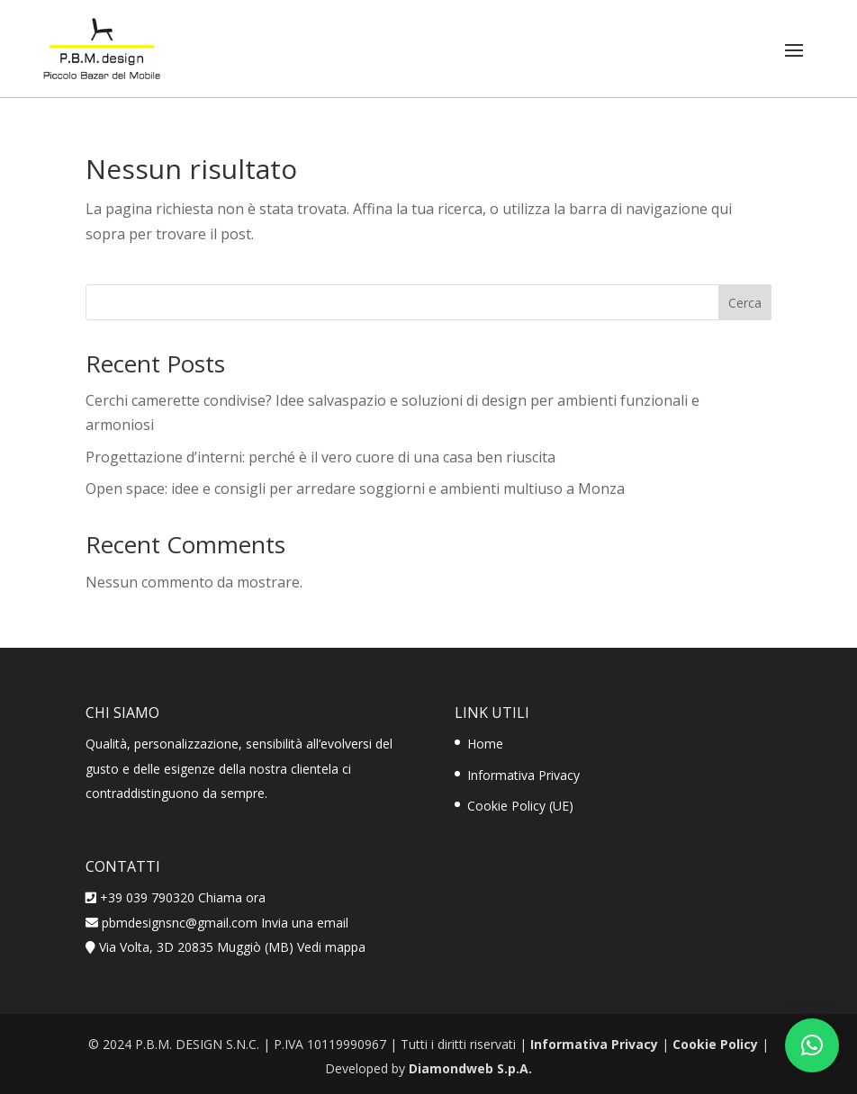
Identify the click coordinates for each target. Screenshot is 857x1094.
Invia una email (304, 922)
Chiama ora (232, 897)
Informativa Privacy (523, 775)
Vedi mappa (331, 946)
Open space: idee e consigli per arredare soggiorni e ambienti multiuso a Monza (355, 488)
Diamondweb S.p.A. (470, 1068)
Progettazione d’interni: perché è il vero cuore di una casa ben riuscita (320, 457)
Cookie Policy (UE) (520, 805)
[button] (812, 1045)
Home (485, 743)
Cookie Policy (715, 1044)
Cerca (745, 302)
